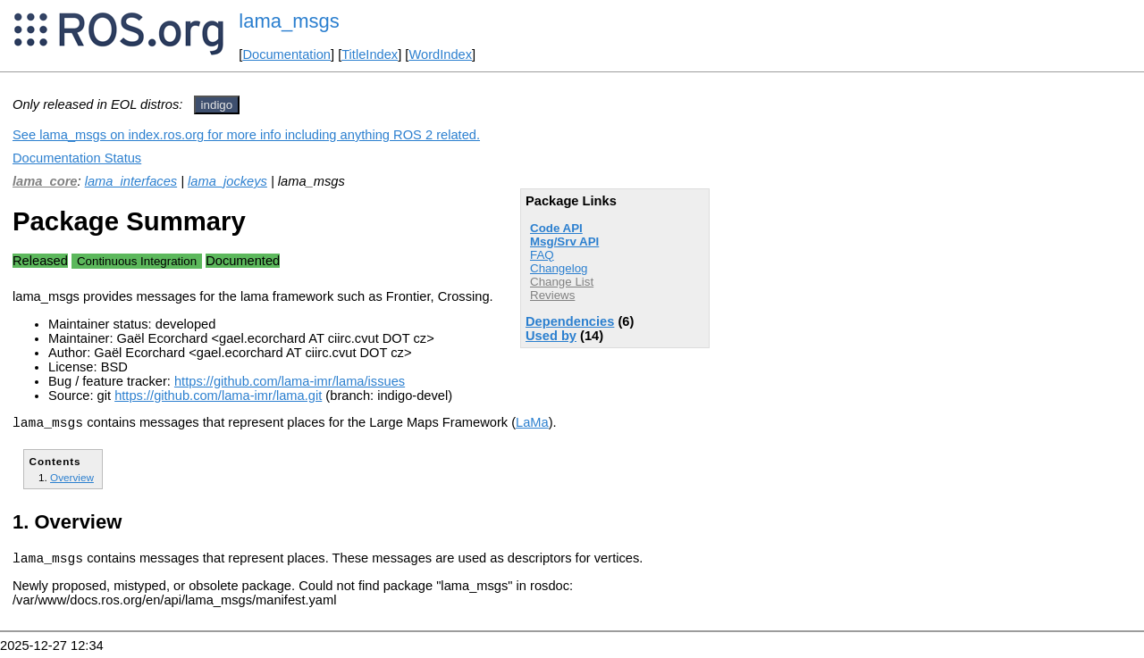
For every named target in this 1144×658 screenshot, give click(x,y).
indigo (217, 105)
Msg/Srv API (564, 241)
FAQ (542, 255)
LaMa (532, 425)
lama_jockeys (227, 181)
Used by (551, 336)
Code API (556, 228)
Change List (561, 281)
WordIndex (440, 54)
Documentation (286, 54)
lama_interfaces (131, 181)
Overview (72, 480)
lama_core (45, 181)
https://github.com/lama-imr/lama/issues (289, 381)
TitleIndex (369, 54)
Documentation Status (77, 158)
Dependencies (570, 321)
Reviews (552, 295)
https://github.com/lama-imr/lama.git (218, 395)
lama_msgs (289, 21)
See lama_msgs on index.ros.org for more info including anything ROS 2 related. (246, 135)
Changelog (558, 268)
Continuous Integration (137, 261)
